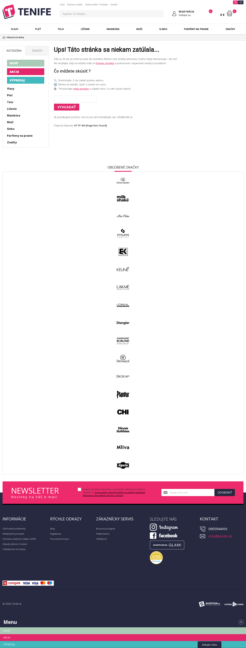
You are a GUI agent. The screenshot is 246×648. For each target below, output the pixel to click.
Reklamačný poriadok (13, 533)
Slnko (163, 29)
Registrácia (55, 533)
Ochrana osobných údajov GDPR (19, 538)
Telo (61, 29)
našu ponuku (81, 88)
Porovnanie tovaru (59, 538)
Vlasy (14, 29)
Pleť (38, 29)
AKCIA (14, 72)
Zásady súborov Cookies (15, 544)
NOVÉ (14, 63)
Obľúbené (101, 538)
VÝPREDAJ (17, 80)
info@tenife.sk (220, 536)
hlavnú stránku (105, 63)
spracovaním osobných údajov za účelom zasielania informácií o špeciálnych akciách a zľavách (114, 494)
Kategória (14, 51)
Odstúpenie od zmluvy (14, 549)
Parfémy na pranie (196, 29)
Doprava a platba (75, 4)
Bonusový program (105, 528)
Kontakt (114, 4)
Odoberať (224, 492)
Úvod (62, 4)
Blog (52, 528)
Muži (139, 29)
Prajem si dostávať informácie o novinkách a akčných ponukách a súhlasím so (114, 492)
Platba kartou (103, 533)
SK (235, 2)
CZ (241, 2)
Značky (230, 29)
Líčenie (85, 29)
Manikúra (113, 29)
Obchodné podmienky (14, 528)
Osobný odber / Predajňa (96, 4)
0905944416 (217, 529)
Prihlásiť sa (185, 15)
